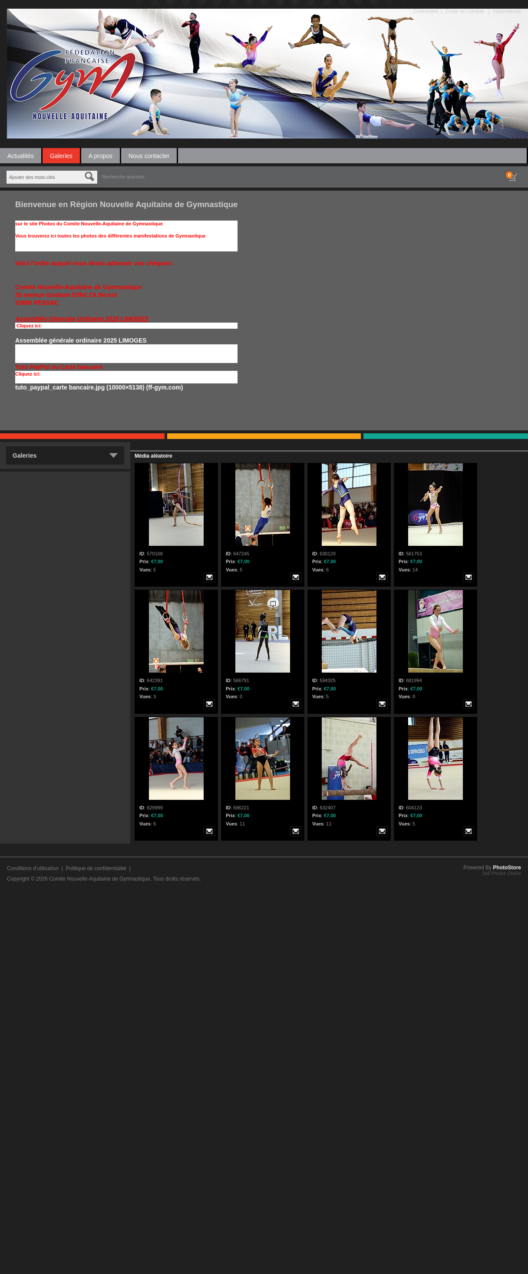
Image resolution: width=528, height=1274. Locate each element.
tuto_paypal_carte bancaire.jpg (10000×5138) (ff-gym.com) (99, 387)
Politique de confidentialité (96, 868)
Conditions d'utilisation (33, 868)
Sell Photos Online (501, 873)
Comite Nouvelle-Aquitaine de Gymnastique (99, 879)
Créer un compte (465, 11)
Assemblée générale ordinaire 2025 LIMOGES (81, 340)
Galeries (61, 155)
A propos (100, 155)
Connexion (425, 11)
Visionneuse (507, 11)
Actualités (20, 155)
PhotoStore (507, 868)
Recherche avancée (123, 176)
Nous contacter (149, 155)
